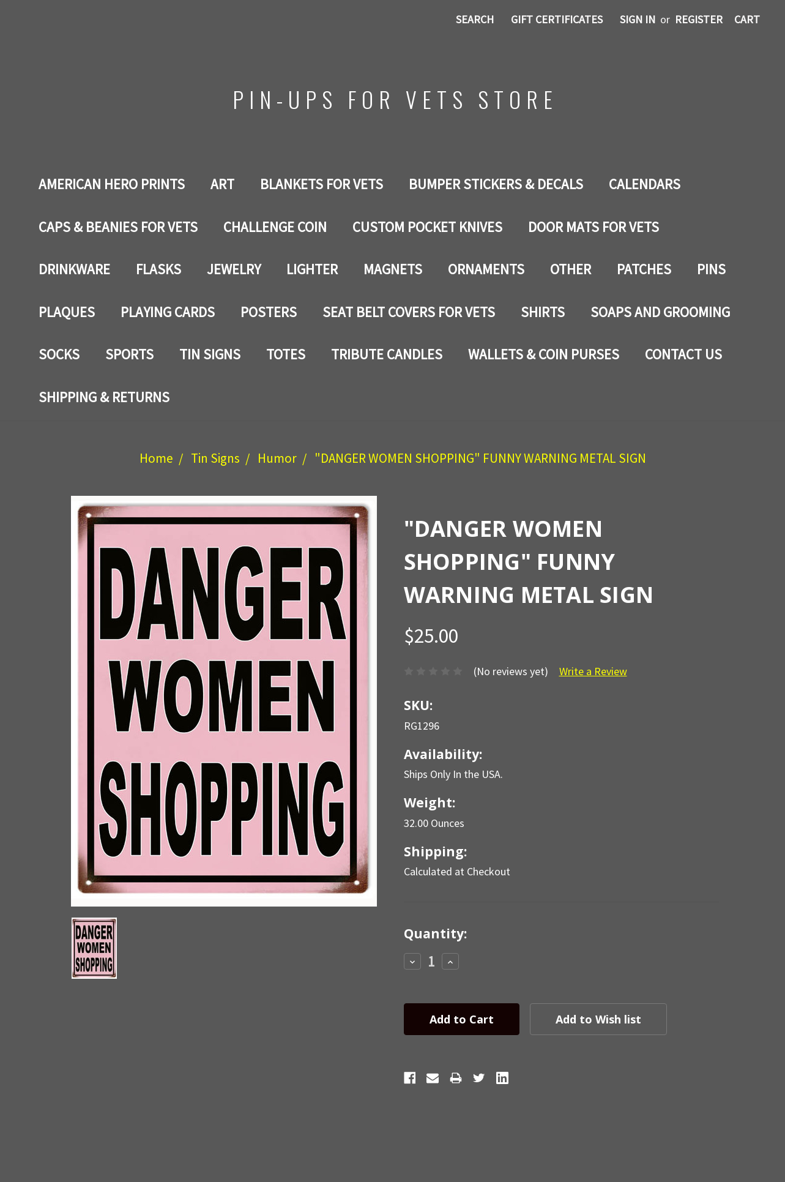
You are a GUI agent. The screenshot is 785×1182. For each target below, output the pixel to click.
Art (222, 184)
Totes (285, 354)
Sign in (637, 19)
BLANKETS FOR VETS (321, 184)
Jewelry (234, 269)
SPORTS (129, 354)
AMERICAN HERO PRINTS (112, 184)
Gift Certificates (557, 19)
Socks (59, 354)
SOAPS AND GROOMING (660, 312)
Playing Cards (168, 312)
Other (570, 269)
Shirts (543, 312)
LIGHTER (312, 269)
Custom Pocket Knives (427, 227)
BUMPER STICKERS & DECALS (496, 184)
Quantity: (435, 933)
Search (475, 19)
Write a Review (593, 671)
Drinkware (74, 269)
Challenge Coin (275, 227)
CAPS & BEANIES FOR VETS (118, 227)
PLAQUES (67, 312)
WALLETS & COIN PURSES (543, 354)
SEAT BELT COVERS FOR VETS (408, 312)
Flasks (158, 269)
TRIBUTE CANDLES (386, 354)
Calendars (644, 184)
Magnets (392, 269)
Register (699, 19)
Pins (711, 269)
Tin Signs (209, 354)
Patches (644, 269)
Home (156, 458)
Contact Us (683, 354)
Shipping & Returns (104, 397)
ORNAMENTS (486, 269)
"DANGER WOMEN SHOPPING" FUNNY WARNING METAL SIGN (480, 458)
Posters (268, 312)
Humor (277, 458)
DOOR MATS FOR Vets (593, 227)
